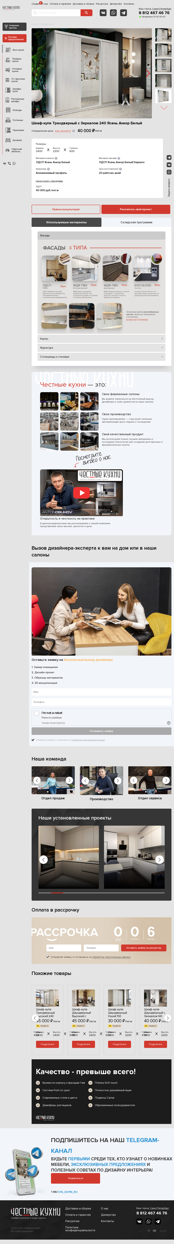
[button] (148, 73)
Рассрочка (102, 4)
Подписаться (75, 1178)
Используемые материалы (66, 222)
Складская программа (136, 222)
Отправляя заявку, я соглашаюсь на (70, 740)
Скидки (36, 4)
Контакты (129, 4)
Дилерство (116, 4)
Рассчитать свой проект (136, 209)
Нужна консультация (66, 209)
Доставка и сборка (83, 4)
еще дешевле (63, 130)
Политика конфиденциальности (80, 1229)
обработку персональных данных (88, 740)
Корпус (44, 338)
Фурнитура (46, 347)
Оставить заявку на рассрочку (143, 947)
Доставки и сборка (78, 1208)
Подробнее (47, 1044)
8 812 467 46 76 (154, 13)
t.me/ (64, 1191)
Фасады (45, 235)
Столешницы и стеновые (54, 356)
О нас (45, 4)
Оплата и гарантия (60, 4)
